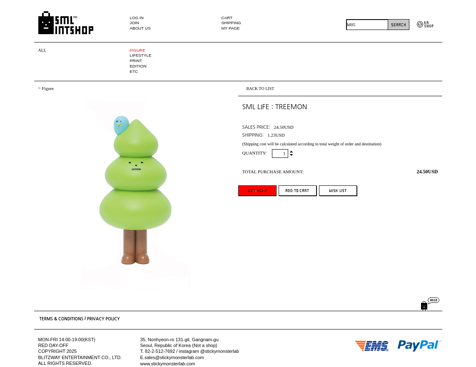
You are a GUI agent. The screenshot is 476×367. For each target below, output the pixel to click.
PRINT (136, 60)
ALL (42, 50)
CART (227, 17)
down (291, 154)
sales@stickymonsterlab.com (174, 357)
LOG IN (137, 17)
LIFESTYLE (141, 55)
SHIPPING (231, 22)
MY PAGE (231, 28)
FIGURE (137, 50)
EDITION (138, 66)
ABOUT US (140, 28)
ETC (134, 71)
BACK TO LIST (260, 88)
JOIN (135, 22)
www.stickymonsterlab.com (167, 363)
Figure (48, 88)
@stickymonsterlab (219, 351)
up (291, 152)
